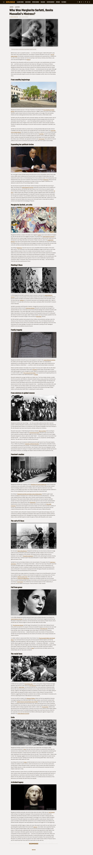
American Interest (30, 308)
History (11, 6)
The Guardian (45, 706)
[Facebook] (77, 1)
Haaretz (22, 300)
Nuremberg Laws (29, 683)
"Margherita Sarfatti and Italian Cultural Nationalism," (29, 494)
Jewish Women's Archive (27, 187)
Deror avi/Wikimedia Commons (50, 356)
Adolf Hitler (21, 687)
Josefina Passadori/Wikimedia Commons (49, 744)
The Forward (42, 139)
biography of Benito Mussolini (32, 443)
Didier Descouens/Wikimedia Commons (49, 106)
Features (63, 2)
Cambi (39, 234)
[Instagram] (81, 1)
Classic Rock (20, 2)
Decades (43, 2)
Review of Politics (31, 698)
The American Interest (18, 625)
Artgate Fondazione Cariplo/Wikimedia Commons (47, 171)
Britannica (46, 179)
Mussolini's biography (28, 556)
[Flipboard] (85, 1)
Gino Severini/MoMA (52, 231)
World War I (39, 316)
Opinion (58, 2)
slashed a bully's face (22, 576)
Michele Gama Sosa (14, 16)
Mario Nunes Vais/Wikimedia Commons (50, 45)
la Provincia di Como (34, 432)
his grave (35, 369)
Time (24, 749)
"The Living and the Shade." (29, 372)
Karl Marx (41, 133)
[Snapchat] (87, 1)
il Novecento (33, 502)
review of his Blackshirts (23, 578)
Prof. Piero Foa (43, 628)
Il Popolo (36, 374)
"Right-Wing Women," (22, 551)
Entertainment (50, 2)
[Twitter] (83, 1)
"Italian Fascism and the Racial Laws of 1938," (27, 701)
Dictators (17, 6)
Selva (32, 648)
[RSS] (89, 1)
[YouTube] (79, 1)
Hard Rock (28, 2)
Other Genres (35, 2)
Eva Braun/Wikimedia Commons (50, 680)
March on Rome (42, 431)
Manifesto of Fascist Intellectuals (39, 484)
